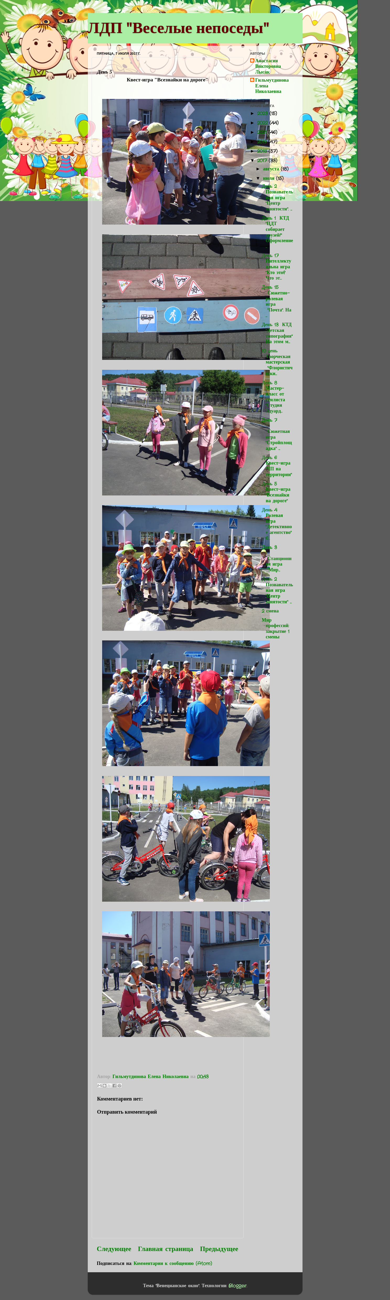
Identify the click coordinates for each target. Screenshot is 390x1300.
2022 (263, 123)
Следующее (114, 1249)
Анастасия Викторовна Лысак (268, 66)
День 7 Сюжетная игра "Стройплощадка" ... (277, 434)
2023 (263, 113)
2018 (263, 151)
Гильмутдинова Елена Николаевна (272, 86)
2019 (262, 141)
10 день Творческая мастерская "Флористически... (277, 362)
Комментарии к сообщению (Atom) (173, 1263)
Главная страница (165, 1249)
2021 (262, 132)
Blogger (237, 1285)
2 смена (270, 611)
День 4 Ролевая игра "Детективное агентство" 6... (277, 524)
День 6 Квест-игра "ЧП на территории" (277, 466)
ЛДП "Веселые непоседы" (178, 27)
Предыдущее (219, 1249)
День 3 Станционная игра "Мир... (277, 558)
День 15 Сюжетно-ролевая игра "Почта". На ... (276, 301)
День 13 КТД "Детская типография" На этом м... (277, 333)
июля (269, 178)
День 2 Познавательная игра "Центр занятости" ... (277, 590)
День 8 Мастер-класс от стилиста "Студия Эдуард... (274, 397)
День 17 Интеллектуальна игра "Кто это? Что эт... (276, 267)
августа (272, 169)
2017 (263, 160)
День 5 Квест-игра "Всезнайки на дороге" (276, 492)
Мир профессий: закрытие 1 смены (275, 629)
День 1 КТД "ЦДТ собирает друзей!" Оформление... (277, 232)
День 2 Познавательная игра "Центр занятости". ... (277, 197)
